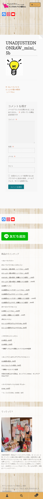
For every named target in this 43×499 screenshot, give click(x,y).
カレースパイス (19, 23)
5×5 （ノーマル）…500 (15, 269)
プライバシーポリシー (11, 488)
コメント (12, 119)
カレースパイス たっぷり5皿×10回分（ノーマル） (13, 90)
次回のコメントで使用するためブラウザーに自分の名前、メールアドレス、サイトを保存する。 (21, 178)
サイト (10, 166)
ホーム (4, 23)
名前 (11, 146)
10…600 (6, 340)
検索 (21, 495)
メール (12, 156)
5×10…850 (15, 273)
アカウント (7, 495)
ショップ (10, 23)
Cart (33, 494)
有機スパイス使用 (22, 282)
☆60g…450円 (5, 389)
